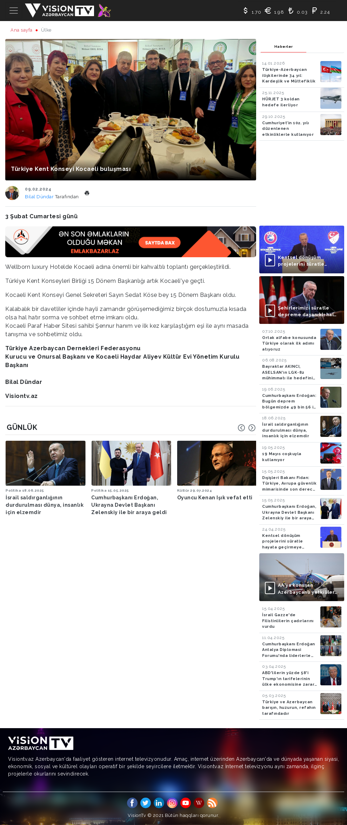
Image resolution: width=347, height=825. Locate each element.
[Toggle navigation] (13, 10)
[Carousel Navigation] (246, 427)
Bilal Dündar (40, 196)
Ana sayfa (22, 30)
